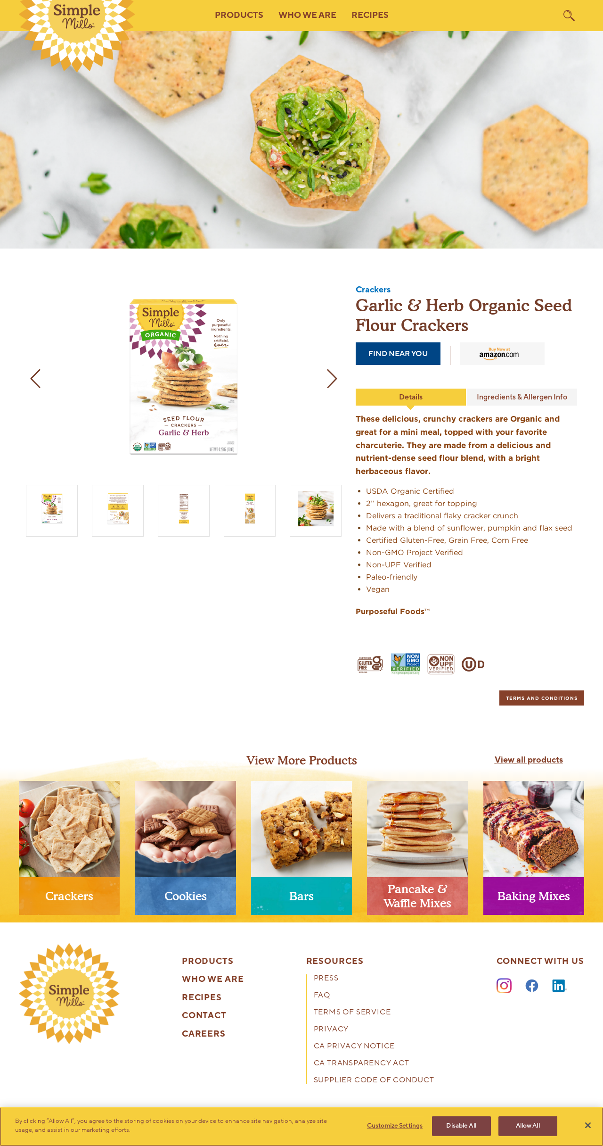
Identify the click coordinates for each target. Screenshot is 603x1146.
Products (208, 961)
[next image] (332, 379)
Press (326, 978)
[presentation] (69, 851)
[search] (569, 15)
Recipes (370, 15)
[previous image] (35, 379)
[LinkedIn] (559, 986)
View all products (529, 760)
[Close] (588, 1125)
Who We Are (213, 979)
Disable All (461, 1125)
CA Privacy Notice (354, 1046)
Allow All (528, 1125)
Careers (204, 1034)
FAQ (322, 995)
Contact (204, 1016)
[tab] (541, 698)
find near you (398, 354)
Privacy (331, 1029)
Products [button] (239, 15)
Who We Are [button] (307, 15)
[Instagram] (504, 986)
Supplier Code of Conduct (374, 1080)
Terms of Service (352, 1012)
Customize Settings (395, 1125)
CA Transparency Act (361, 1063)
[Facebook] (532, 986)
